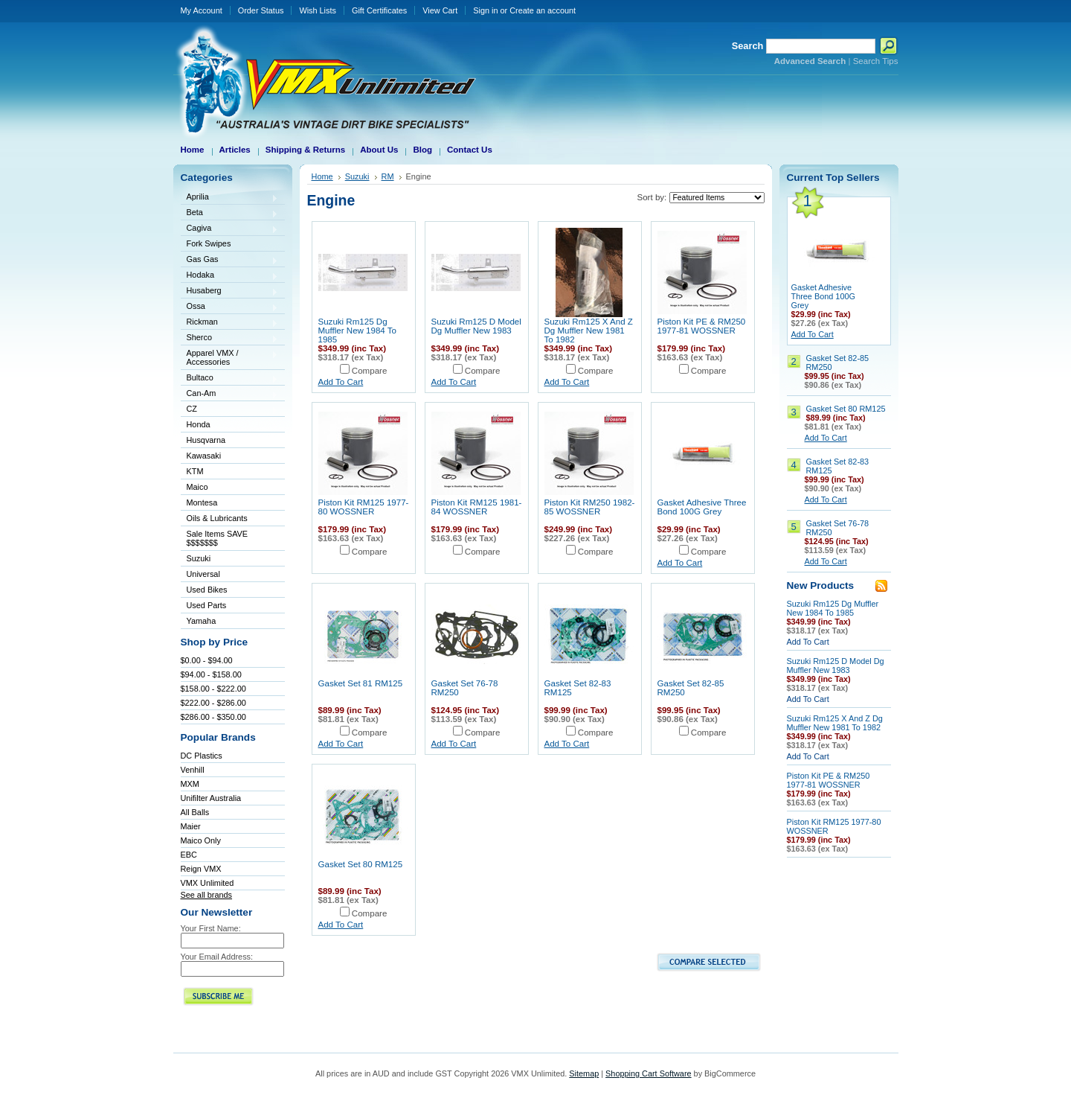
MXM (190, 783)
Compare (369, 370)
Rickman (230, 322)
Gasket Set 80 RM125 (360, 864)
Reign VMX (201, 868)
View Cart (439, 10)
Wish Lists (317, 10)
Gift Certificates (379, 10)
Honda (230, 425)
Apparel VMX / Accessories (230, 357)
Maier (191, 826)
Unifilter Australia (211, 798)
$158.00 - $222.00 (213, 688)
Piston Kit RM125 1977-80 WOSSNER (363, 507)
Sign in (485, 10)
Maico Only (201, 840)
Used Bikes (207, 589)
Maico (230, 488)
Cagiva (230, 228)
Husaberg (230, 291)
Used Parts (207, 605)
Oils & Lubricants (217, 518)
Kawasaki (230, 456)
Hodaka (230, 275)
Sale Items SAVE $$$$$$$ (217, 538)
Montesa (230, 503)
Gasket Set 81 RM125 (360, 683)
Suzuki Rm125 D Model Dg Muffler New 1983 (476, 326)
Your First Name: (211, 928)
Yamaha (230, 622)
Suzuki (230, 559)
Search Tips (875, 61)
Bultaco (230, 378)
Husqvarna (230, 441)
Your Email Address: (217, 956)
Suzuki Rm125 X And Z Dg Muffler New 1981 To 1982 (588, 330)
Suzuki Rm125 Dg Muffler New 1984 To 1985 (357, 330)
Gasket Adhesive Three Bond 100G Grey (702, 507)
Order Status (261, 10)
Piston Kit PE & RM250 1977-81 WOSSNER (701, 326)
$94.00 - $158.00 (211, 674)
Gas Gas (230, 260)
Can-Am (230, 394)
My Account (201, 10)
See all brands (207, 894)
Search (748, 45)
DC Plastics (201, 755)
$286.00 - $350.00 (213, 716)
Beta (230, 213)
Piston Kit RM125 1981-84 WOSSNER (476, 507)
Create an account (542, 10)
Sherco (230, 338)
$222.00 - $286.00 (213, 702)
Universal (230, 575)
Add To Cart (341, 381)
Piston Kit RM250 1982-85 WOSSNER (589, 507)
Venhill (193, 769)
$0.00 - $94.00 (207, 660)
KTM (230, 472)
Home (322, 176)
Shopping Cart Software (648, 1073)
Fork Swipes (209, 243)
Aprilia (230, 197)
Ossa (230, 307)
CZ (230, 409)
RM (388, 176)
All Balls (195, 812)
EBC (189, 854)
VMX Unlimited (207, 882)
